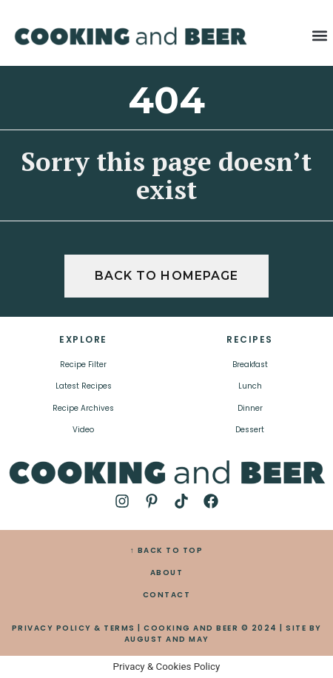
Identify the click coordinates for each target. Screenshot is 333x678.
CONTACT (167, 594)
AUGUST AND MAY (166, 639)
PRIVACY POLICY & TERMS (73, 628)
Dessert (249, 429)
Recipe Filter (83, 364)
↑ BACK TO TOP (167, 550)
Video (83, 429)
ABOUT (167, 572)
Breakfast (250, 364)
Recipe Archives (83, 408)
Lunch (250, 386)
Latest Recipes (84, 386)
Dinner (250, 408)
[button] (319, 36)
